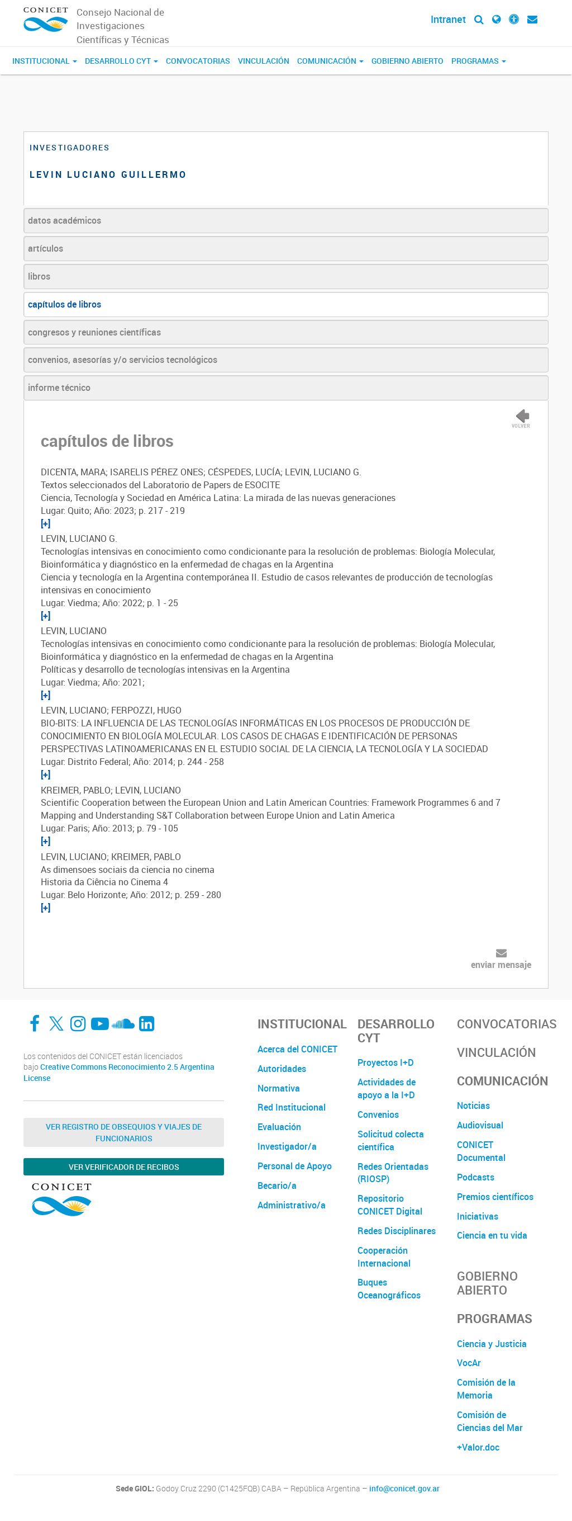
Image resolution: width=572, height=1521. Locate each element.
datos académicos (64, 220)
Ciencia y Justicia (492, 1344)
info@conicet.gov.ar (404, 1489)
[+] (45, 523)
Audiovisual (480, 1125)
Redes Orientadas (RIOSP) (393, 1172)
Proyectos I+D (386, 1062)
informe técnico (59, 387)
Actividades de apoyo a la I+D (387, 1088)
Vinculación (263, 60)
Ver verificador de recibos (124, 1166)
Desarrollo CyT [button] (121, 60)
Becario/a (277, 1185)
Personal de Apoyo (295, 1166)
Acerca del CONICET (297, 1049)
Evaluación (279, 1127)
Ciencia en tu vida (492, 1235)
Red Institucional (292, 1107)
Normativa (279, 1088)
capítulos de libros (64, 304)
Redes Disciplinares (397, 1231)
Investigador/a (287, 1146)
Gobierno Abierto (407, 60)
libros (39, 276)
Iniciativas (477, 1216)
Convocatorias (198, 60)
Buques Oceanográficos (389, 1288)
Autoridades (282, 1068)
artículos (45, 248)
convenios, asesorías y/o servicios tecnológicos (122, 359)
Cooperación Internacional (384, 1256)
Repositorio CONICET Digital (390, 1204)
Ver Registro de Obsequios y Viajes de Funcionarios (124, 1132)
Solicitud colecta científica (391, 1140)
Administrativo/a (292, 1205)
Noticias (473, 1105)
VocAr (469, 1363)
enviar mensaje (501, 964)
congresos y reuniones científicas (94, 332)
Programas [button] (478, 60)
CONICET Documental (481, 1151)
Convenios (378, 1114)
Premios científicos (495, 1197)
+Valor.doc (478, 1447)
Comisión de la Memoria (486, 1388)
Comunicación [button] (330, 60)
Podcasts (475, 1177)
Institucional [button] (44, 60)
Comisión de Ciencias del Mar (490, 1421)
